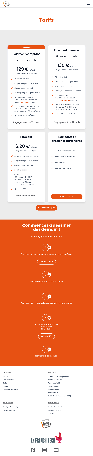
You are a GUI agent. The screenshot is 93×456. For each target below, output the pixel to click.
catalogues (24, 102)
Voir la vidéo (46, 336)
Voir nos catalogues (46, 208)
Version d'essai (46, 261)
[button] (88, 4)
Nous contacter (66, 196)
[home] (6, 3)
